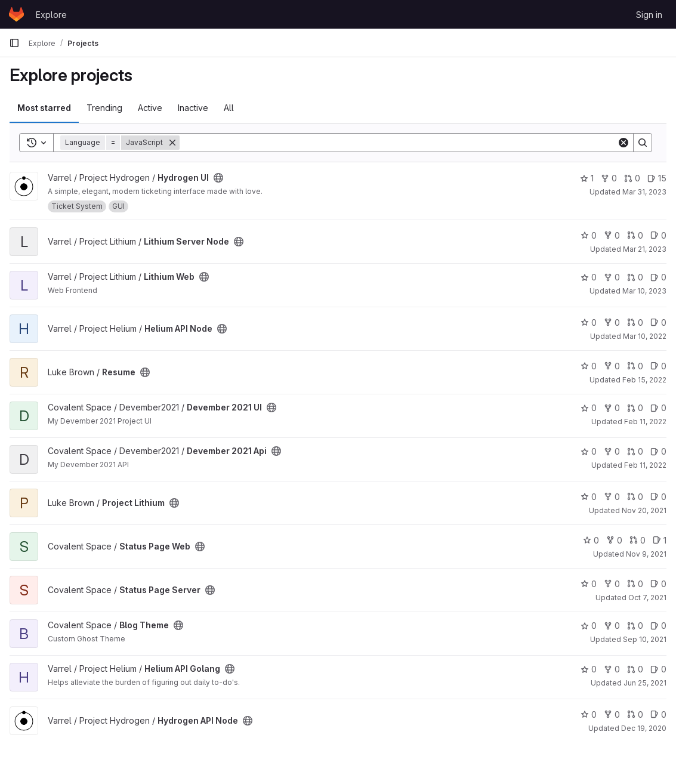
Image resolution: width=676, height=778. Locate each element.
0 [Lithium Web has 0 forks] (612, 277)
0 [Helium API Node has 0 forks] (612, 322)
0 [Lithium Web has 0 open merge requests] (635, 277)
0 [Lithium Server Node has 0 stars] (589, 235)
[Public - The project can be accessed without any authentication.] (218, 178)
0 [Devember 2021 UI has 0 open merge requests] (635, 408)
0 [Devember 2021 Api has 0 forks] (612, 451)
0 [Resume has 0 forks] (612, 366)
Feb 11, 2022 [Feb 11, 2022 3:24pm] (645, 465)
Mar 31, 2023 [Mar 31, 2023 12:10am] (644, 191)
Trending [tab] (104, 108)
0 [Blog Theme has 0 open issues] (658, 625)
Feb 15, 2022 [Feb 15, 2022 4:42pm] (644, 379)
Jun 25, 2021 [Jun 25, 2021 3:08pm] (644, 682)
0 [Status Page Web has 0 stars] (591, 540)
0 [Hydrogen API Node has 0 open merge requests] (635, 714)
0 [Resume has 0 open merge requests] (635, 366)
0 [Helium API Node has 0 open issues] (658, 322)
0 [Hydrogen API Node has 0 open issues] (658, 714)
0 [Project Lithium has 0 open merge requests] (635, 497)
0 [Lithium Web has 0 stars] (589, 277)
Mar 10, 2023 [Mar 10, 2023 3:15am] (644, 290)
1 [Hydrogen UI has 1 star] (587, 178)
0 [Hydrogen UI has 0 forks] (609, 178)
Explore (51, 15)
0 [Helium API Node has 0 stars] (589, 322)
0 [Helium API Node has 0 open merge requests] (635, 322)
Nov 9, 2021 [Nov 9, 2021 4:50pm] (646, 553)
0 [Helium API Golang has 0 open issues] (658, 669)
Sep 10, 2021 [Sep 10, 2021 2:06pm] (644, 639)
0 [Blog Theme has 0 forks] (612, 625)
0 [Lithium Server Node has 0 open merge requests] (635, 235)
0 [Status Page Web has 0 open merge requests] (637, 540)
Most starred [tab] (44, 108)
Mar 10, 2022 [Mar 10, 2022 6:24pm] (644, 336)
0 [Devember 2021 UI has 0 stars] (589, 408)
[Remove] (172, 142)
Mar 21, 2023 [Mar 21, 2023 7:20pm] (644, 249)
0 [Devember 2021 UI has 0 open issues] (658, 408)
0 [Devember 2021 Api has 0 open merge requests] (635, 451)
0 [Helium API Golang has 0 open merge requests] (635, 669)
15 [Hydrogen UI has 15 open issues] (656, 178)
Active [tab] (150, 108)
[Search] (398, 142)
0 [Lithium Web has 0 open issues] (658, 277)
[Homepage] (16, 14)
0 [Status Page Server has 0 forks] (612, 584)
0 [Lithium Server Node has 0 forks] (612, 235)
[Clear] (623, 142)
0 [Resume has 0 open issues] (658, 366)
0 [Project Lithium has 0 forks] (612, 497)
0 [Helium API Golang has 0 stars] (589, 669)
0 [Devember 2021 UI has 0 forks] (612, 408)
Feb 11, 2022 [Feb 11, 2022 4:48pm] (645, 421)
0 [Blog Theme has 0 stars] (589, 625)
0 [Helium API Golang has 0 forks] (612, 669)
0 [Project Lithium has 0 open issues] (658, 497)
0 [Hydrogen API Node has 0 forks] (612, 714)
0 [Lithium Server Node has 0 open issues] (658, 235)
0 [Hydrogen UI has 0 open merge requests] (632, 178)
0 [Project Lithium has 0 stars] (589, 497)
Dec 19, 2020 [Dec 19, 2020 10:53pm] (643, 728)
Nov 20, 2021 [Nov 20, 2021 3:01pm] (644, 510)
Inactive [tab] (193, 108)
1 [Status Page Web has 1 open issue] (659, 540)
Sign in (649, 15)
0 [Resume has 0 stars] (589, 366)
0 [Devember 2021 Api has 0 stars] (589, 451)
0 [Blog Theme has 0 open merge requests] (635, 625)
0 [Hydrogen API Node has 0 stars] (589, 714)
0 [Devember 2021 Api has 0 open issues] (658, 451)
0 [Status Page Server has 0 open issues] (658, 584)
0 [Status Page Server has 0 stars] (589, 584)
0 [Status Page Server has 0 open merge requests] (635, 584)
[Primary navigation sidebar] (14, 43)
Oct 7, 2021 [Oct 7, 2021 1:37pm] (647, 597)
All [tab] (229, 108)
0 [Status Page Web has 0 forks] (614, 540)
